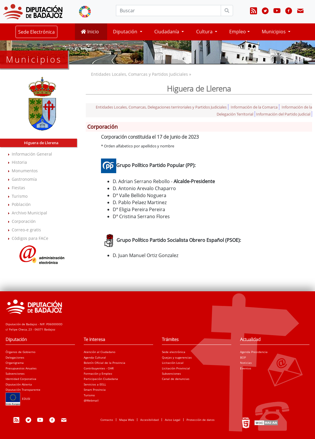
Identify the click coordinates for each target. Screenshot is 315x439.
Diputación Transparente (23, 390)
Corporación (24, 221)
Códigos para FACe (30, 238)
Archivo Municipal (29, 213)
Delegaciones (15, 357)
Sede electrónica (173, 352)
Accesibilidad (149, 420)
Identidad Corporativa (21, 379)
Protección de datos (200, 420)
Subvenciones (15, 373)
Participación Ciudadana (101, 379)
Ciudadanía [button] (167, 31)
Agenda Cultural (95, 357)
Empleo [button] (237, 31)
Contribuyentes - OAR (99, 368)
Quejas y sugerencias (177, 357)
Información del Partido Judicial (283, 114)
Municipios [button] (274, 31)
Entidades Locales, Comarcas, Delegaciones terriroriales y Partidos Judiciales (161, 107)
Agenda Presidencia (254, 352)
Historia (19, 162)
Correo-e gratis (26, 230)
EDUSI (18, 399)
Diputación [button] (125, 31)
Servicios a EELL (95, 384)
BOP (243, 357)
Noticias (246, 363)
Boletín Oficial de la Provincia (104, 363)
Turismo (20, 196)
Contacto (106, 420)
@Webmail (91, 400)
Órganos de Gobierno (20, 352)
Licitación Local (173, 363)
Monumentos (25, 170)
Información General (32, 154)
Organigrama (15, 363)
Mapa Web (126, 420)
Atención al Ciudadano (99, 352)
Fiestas (18, 187)
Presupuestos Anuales (21, 368)
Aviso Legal (172, 420)
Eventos (245, 368)
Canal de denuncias (175, 379)
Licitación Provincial (176, 368)
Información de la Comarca (254, 107)
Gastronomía (24, 179)
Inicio (90, 31)
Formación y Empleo (98, 373)
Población (21, 204)
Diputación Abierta (19, 384)
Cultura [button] (205, 31)
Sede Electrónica (36, 32)
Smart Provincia (95, 390)
